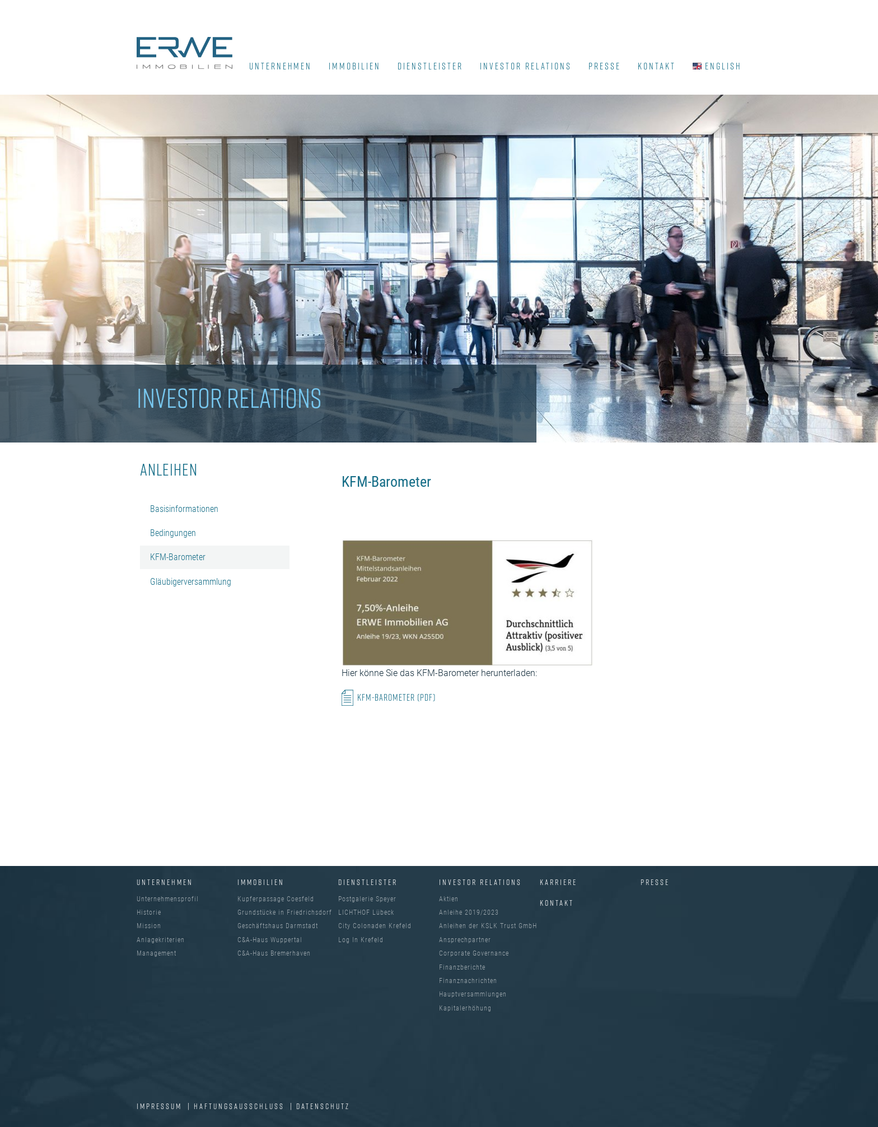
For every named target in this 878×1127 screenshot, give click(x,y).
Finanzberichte (462, 967)
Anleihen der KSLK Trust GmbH (488, 926)
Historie (149, 912)
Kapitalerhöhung (465, 1008)
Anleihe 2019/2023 (469, 912)
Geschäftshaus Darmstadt (277, 926)
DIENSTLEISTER (430, 66)
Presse (655, 882)
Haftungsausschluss (240, 1106)
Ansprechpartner (465, 940)
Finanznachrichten (468, 981)
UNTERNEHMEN (280, 66)
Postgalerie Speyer (367, 899)
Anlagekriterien (161, 940)
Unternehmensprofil (168, 899)
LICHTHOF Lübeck (366, 912)
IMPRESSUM (161, 1106)
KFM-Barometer (178, 557)
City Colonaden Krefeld (375, 926)
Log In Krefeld (361, 940)
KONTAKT (657, 66)
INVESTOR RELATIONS (526, 66)
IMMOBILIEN (355, 66)
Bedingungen (173, 533)
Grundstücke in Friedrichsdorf (284, 912)
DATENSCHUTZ (323, 1106)
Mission (149, 926)
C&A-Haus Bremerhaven (274, 953)
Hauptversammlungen (473, 994)
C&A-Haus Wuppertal (269, 940)
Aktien (449, 899)
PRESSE (605, 66)
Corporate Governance (474, 953)
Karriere (558, 882)
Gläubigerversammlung (190, 581)
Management (156, 953)
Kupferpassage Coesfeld (275, 899)
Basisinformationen (184, 509)
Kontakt (557, 902)
